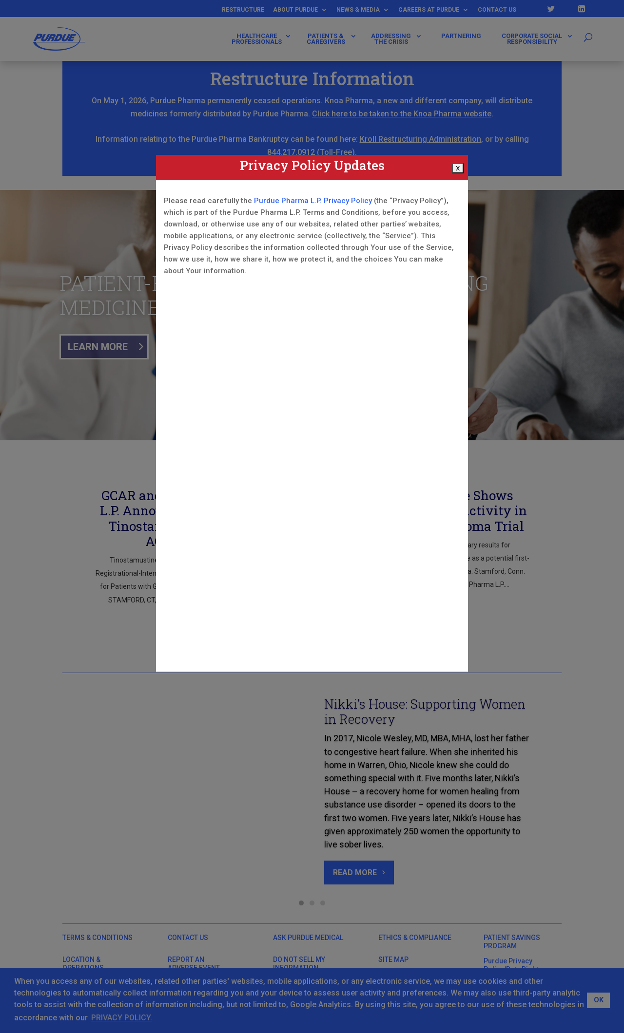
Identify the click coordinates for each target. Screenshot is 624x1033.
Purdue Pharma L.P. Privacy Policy (313, 200)
